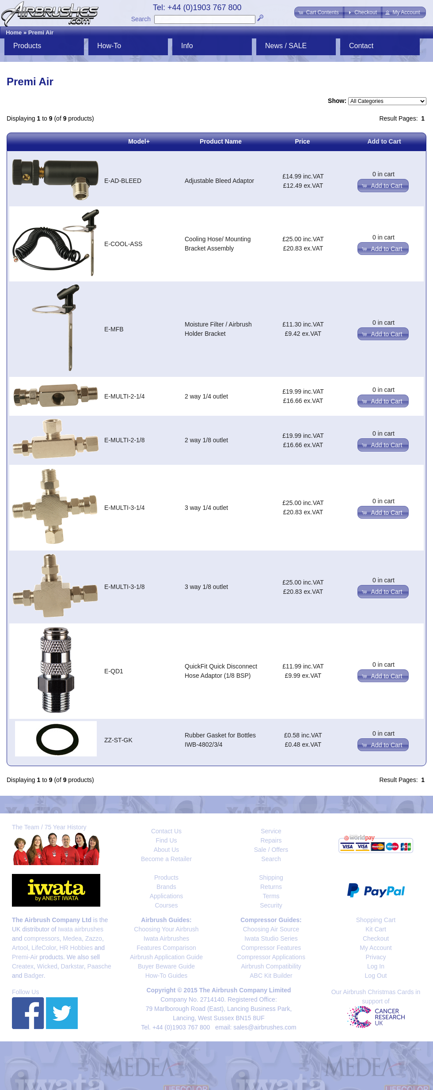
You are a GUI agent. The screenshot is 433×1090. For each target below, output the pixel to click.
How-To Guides (166, 975)
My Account (375, 947)
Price (302, 141)
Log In (375, 966)
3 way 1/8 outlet (206, 586)
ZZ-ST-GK (118, 740)
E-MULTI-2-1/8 (124, 440)
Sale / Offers (271, 849)
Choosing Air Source (271, 929)
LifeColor (43, 947)
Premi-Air (25, 957)
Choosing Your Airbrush (166, 929)
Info (187, 45)
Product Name (221, 141)
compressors (41, 938)
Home (14, 32)
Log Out (376, 975)
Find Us (166, 840)
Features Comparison (166, 947)
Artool (20, 947)
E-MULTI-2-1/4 (124, 396)
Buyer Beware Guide (166, 966)
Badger (33, 975)
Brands (166, 886)
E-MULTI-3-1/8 (124, 586)
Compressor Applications (271, 957)
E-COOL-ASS (123, 243)
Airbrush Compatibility (271, 966)
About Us (166, 849)
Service (271, 831)
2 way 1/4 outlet (206, 396)
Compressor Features (271, 947)
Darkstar (72, 966)
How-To (109, 45)
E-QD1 (113, 671)
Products (27, 45)
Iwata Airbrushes (167, 938)
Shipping (271, 877)
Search (141, 19)
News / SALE (286, 45)
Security (271, 905)
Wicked (47, 966)
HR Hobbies (75, 947)
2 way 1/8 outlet (206, 440)
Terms (270, 896)
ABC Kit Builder (271, 975)
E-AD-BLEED (122, 180)
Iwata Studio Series (271, 938)
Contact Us (166, 831)
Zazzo (93, 938)
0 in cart (383, 174)
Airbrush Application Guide (166, 957)
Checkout (376, 938)
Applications (166, 896)
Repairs (270, 840)
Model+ (139, 141)
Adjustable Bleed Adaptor (219, 180)
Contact (361, 45)
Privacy (376, 957)
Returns (271, 886)
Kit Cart (375, 929)
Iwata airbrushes (80, 929)
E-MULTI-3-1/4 (124, 507)
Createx (23, 966)
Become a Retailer (166, 858)
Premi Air (40, 32)
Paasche (99, 966)
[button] (319, 12)
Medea (72, 938)
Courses (166, 905)
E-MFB (114, 329)
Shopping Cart (376, 919)
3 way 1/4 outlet (206, 507)
